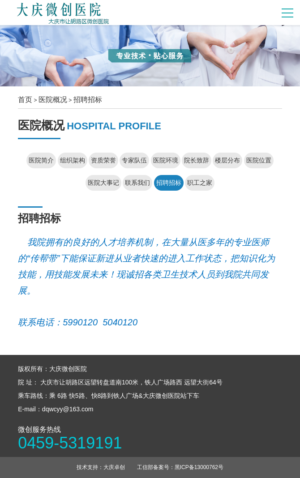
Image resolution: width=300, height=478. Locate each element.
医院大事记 (103, 182)
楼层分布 (227, 160)
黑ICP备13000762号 (199, 467)
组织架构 (72, 160)
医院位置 (258, 160)
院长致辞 (196, 160)
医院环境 (165, 160)
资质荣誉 (103, 160)
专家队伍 (134, 160)
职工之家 (199, 182)
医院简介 (41, 160)
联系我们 (137, 182)
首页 (25, 99)
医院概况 (53, 99)
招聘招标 (87, 99)
